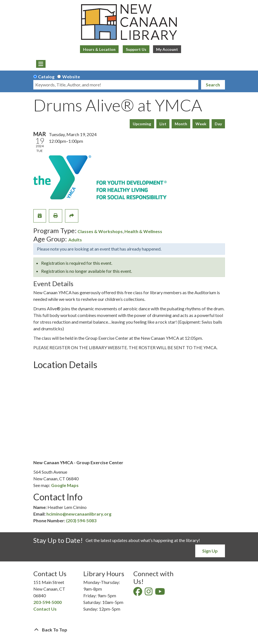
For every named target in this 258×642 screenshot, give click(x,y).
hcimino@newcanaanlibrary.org (78, 513)
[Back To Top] (129, 629)
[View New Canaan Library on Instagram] (149, 593)
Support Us (136, 49)
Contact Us (45, 608)
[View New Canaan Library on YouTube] (160, 593)
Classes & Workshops (100, 231)
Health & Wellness (143, 231)
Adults (75, 239)
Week (201, 123)
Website (71, 76)
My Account (167, 49)
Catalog (46, 76)
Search (213, 84)
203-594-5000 (47, 602)
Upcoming (142, 123)
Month (181, 123)
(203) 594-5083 (81, 520)
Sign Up (210, 550)
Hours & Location (99, 49)
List (162, 123)
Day (218, 123)
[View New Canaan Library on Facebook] (138, 593)
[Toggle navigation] (41, 64)
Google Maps (65, 485)
